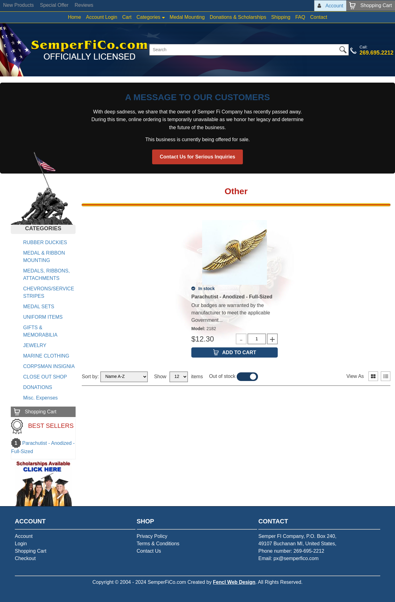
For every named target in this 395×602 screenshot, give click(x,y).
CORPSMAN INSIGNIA (49, 366)
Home (74, 17)
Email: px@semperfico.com (288, 558)
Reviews (84, 5)
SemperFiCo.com (167, 582)
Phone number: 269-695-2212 (291, 551)
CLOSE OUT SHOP (45, 376)
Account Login (101, 17)
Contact (318, 17)
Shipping (280, 17)
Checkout (25, 558)
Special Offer (54, 5)
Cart (126, 17)
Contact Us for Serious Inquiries (197, 156)
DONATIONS (37, 387)
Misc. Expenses (40, 397)
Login (21, 543)
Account (24, 536)
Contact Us (149, 551)
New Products (18, 5)
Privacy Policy (152, 536)
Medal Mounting (187, 17)
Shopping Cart (30, 551)
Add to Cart (239, 352)
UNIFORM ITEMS (43, 317)
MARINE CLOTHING (46, 355)
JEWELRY (34, 345)
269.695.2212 (376, 53)
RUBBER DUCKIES (45, 242)
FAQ (300, 17)
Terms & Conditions (158, 543)
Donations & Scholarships (238, 17)
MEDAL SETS (38, 306)
